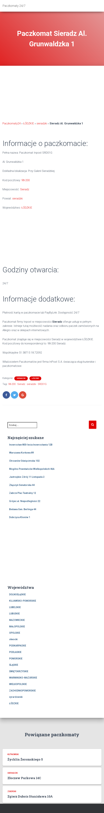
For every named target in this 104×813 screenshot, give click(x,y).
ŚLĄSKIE (13, 665)
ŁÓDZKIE (28, 123)
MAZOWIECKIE (17, 620)
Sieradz (24, 189)
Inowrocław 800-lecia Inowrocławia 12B (30, 444)
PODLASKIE (15, 652)
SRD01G (42, 384)
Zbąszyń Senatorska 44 (22, 485)
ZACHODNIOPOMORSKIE (22, 690)
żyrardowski (16, 697)
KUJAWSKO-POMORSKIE (22, 600)
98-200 (25, 180)
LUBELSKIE (15, 607)
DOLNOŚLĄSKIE (17, 594)
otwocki (13, 639)
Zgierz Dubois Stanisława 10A (30, 796)
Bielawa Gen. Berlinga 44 (22, 509)
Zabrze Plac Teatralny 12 (22, 493)
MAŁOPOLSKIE (17, 626)
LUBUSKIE (14, 613)
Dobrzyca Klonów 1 (19, 517)
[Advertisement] (52, 94)
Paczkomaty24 (11, 123)
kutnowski (13, 754)
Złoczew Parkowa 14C (24, 778)
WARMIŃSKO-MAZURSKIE (23, 677)
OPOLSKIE (14, 633)
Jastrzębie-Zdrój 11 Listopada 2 (26, 477)
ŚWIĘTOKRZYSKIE (18, 671)
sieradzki (42, 123)
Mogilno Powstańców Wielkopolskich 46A (31, 469)
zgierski (11, 791)
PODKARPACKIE (17, 645)
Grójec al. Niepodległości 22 (24, 501)
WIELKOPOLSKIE (18, 684)
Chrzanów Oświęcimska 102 (24, 460)
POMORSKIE (15, 658)
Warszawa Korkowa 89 (21, 452)
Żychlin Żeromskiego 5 (25, 759)
